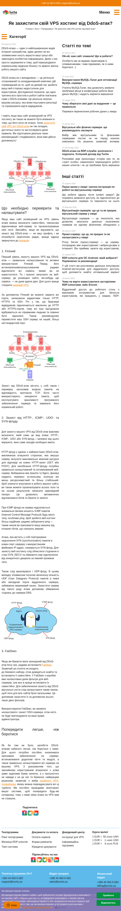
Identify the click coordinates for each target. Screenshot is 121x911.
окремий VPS (20, 285)
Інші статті (73, 176)
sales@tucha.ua (58, 881)
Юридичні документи (44, 846)
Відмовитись (108, 903)
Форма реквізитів (42, 842)
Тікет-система (10, 846)
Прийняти (108, 895)
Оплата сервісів (41, 837)
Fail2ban (47, 665)
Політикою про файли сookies (36, 907)
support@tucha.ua (71, 3)
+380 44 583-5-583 (50, 3)
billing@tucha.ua (106, 885)
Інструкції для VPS (73, 837)
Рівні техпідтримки (12, 837)
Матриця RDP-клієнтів (15, 842)
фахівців (24, 240)
